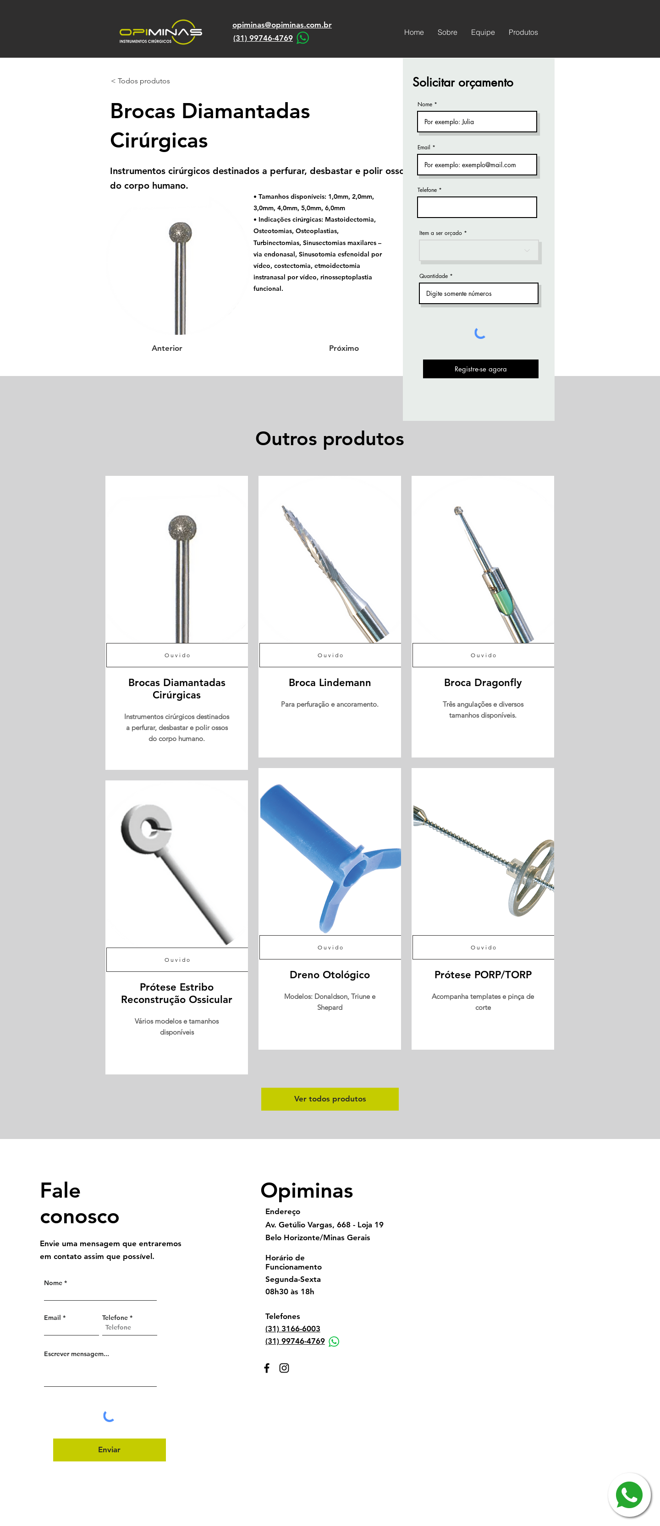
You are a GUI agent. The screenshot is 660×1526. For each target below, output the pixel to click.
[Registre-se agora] (481, 369)
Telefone (427, 190)
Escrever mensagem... (76, 1354)
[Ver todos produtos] (330, 1099)
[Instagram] (284, 1368)
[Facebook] (266, 1368)
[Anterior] (182, 348)
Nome (425, 104)
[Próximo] (336, 348)
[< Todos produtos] (141, 81)
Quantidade (433, 276)
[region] (176, 623)
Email (424, 147)
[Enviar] (109, 1450)
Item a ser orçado (440, 233)
